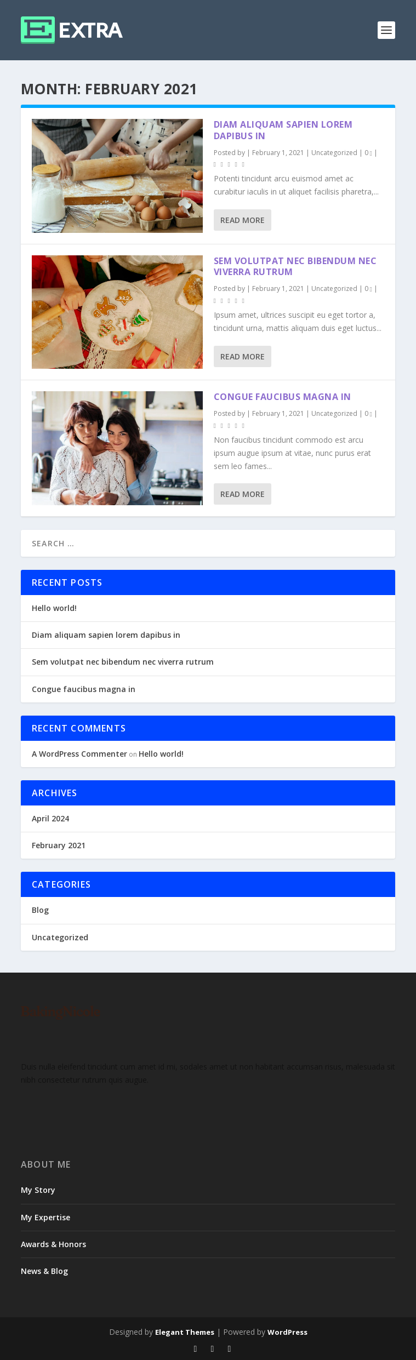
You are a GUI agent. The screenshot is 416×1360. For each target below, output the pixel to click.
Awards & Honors (53, 1244)
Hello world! (54, 608)
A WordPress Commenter (79, 753)
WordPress (287, 1332)
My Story (38, 1190)
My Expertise (45, 1217)
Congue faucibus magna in (282, 397)
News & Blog (44, 1271)
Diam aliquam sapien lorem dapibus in (283, 130)
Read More (242, 220)
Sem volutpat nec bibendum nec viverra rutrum (295, 266)
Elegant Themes (184, 1332)
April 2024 (50, 818)
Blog (40, 910)
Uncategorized (334, 152)
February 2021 (59, 845)
